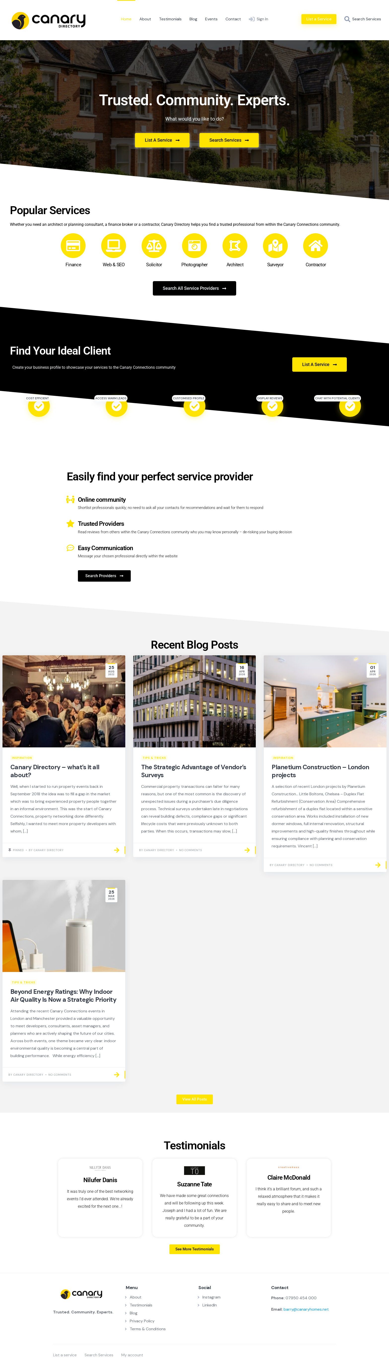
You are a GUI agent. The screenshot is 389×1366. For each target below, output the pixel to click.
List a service (65, 1355)
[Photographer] (194, 245)
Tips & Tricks (154, 758)
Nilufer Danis (100, 1180)
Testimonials (170, 19)
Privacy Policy (142, 1321)
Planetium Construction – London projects (320, 771)
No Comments (190, 850)
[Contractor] (315, 245)
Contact (233, 19)
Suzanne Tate (194, 1184)
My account (132, 1355)
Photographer (194, 264)
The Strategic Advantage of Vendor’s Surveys (193, 771)
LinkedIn (209, 1305)
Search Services (99, 1355)
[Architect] (235, 245)
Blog (193, 19)
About (145, 19)
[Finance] (73, 245)
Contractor (316, 264)
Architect (235, 264)
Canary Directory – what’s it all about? (54, 771)
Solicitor (154, 264)
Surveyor (275, 264)
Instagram (211, 1297)
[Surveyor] (275, 245)
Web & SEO (114, 264)
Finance (73, 264)
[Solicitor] (154, 245)
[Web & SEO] (113, 245)
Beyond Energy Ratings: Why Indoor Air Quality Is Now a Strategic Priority (63, 995)
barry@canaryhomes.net (306, 1309)
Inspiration (22, 758)
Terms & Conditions (148, 1329)
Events (211, 19)
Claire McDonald (288, 1177)
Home (126, 19)
